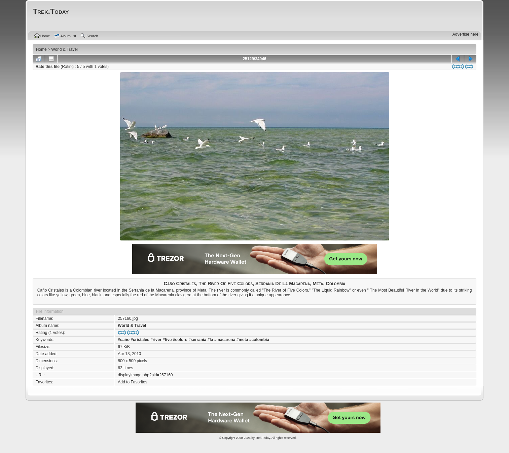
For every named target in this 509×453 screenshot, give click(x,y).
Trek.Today (262, 438)
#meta (242, 339)
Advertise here (465, 34)
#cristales (140, 339)
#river (155, 339)
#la (210, 339)
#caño (124, 339)
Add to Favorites (132, 382)
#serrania (197, 339)
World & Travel (132, 325)
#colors (180, 339)
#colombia (259, 339)
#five (167, 339)
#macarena (224, 339)
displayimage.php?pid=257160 (145, 375)
